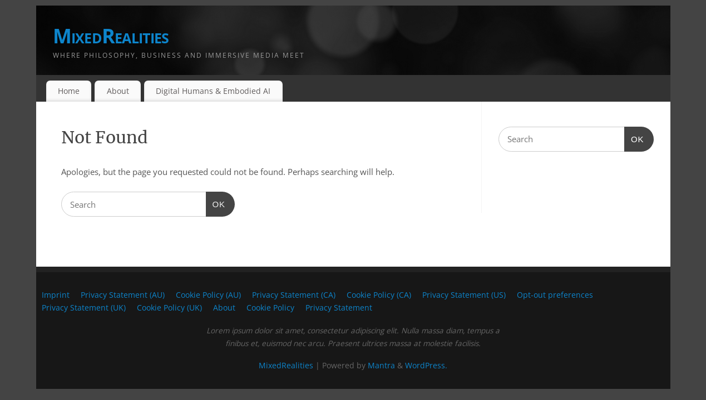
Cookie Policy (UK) (169, 308)
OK (216, 203)
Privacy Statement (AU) (123, 295)
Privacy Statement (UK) (84, 308)
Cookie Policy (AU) (208, 295)
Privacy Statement (338, 308)
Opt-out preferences (555, 295)
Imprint (56, 295)
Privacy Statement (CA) (293, 295)
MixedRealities (111, 35)
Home (69, 91)
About (118, 91)
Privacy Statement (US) (464, 295)
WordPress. (426, 366)
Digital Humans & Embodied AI (213, 91)
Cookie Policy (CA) (379, 295)
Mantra (381, 366)
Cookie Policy (270, 308)
